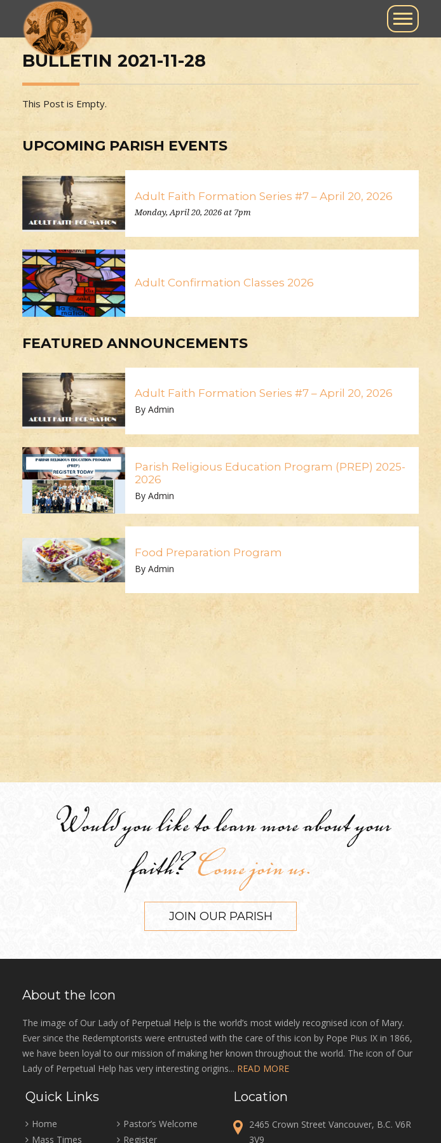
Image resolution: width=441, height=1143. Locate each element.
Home (44, 1124)
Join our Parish (221, 916)
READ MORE (263, 1068)
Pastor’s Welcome (160, 1124)
